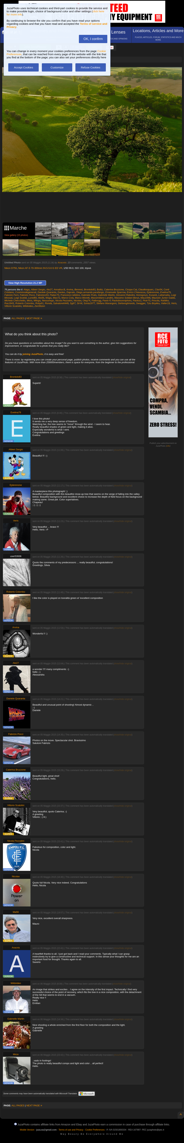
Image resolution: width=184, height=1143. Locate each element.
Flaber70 (54, 295)
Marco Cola (67, 297)
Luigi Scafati (20, 297)
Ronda (48, 303)
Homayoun (142, 295)
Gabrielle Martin (106, 295)
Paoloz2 (137, 300)
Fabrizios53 (42, 295)
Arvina (69, 289)
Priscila (155, 300)
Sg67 (72, 303)
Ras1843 (9, 303)
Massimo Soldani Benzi (126, 297)
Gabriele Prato (88, 295)
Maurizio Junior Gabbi (163, 297)
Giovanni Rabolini (125, 295)
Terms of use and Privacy (71, 1130)
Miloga (37, 300)
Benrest (78, 289)
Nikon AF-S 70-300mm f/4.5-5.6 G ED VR (40, 268)
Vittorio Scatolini (12, 306)
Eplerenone (153, 292)
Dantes (61, 292)
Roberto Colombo (24, 303)
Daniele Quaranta (47, 292)
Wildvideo (28, 306)
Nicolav (77, 300)
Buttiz (100, 289)
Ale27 (49, 289)
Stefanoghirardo (126, 303)
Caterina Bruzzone (114, 289)
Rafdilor (165, 300)
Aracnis (62, 262)
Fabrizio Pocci (27, 295)
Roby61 (39, 303)
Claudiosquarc (146, 289)
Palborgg (96, 300)
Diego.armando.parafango (90, 292)
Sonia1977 (89, 303)
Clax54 (158, 289)
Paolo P (107, 300)
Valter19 (165, 303)
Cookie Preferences (95, 1130)
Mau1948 (145, 297)
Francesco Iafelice (70, 295)
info (168, 446)
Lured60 (32, 297)
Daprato (70, 292)
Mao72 (56, 297)
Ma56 (41, 297)
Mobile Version (27, 1130)
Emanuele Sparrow (115, 292)
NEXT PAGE (34, 318)
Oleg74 (86, 300)
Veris (173, 303)
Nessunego (48, 300)
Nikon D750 (10, 268)
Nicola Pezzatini (63, 300)
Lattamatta (164, 295)
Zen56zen (39, 306)
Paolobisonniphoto (122, 300)
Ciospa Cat (131, 289)
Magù (48, 297)
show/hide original (121, 377)
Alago (26, 289)
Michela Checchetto (14, 300)
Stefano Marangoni (106, 303)
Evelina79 (165, 292)
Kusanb (153, 295)
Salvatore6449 (61, 303)
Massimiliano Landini (102, 297)
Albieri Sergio (38, 289)
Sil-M (79, 303)
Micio (29, 300)
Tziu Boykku (153, 303)
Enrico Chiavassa (136, 292)
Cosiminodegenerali (25, 292)
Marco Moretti (82, 297)
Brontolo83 (89, 289)
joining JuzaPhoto (33, 354)
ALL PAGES (18, 318)
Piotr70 (146, 300)
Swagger (140, 303)
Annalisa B (59, 289)
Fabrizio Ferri (11, 295)
